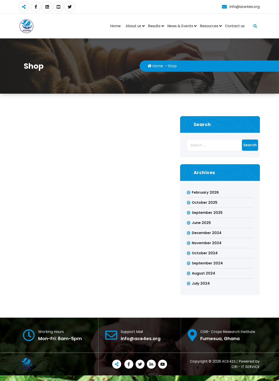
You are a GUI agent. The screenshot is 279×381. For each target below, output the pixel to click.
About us (133, 26)
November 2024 (206, 243)
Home (115, 26)
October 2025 (204, 202)
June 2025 (201, 222)
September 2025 (207, 212)
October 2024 (205, 253)
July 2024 (201, 283)
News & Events (180, 26)
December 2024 (206, 232)
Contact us (235, 26)
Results (154, 26)
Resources (209, 26)
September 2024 (207, 263)
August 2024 (203, 273)
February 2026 (205, 192)
